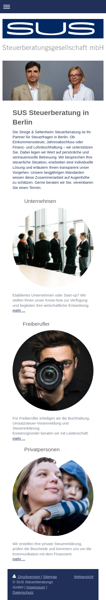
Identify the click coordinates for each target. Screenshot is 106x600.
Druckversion (27, 577)
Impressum (36, 587)
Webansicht (83, 577)
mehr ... (19, 310)
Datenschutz (23, 592)
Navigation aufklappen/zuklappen (53, 6)
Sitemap (50, 577)
